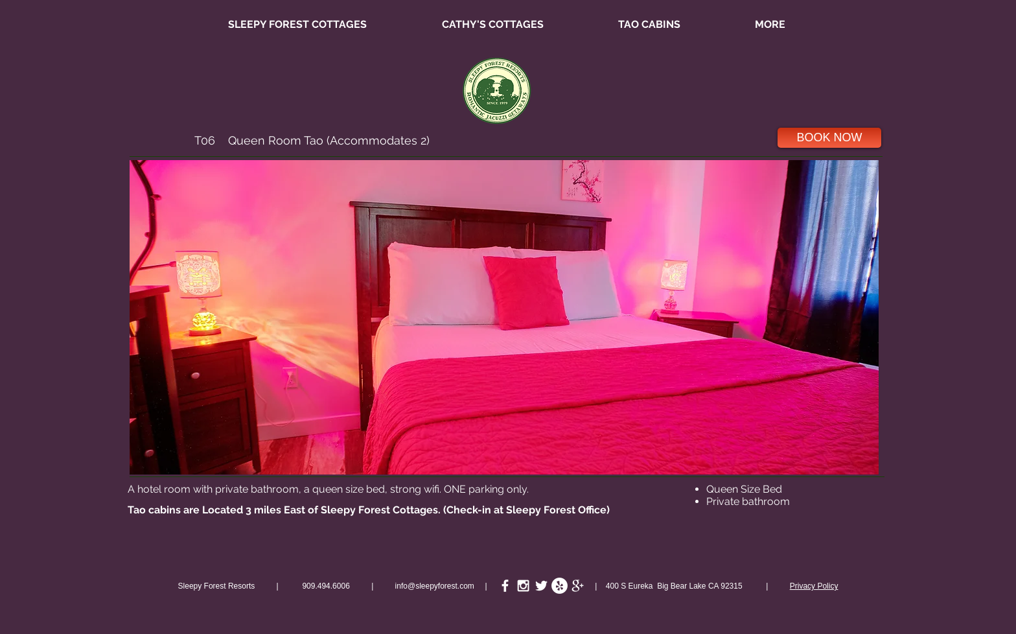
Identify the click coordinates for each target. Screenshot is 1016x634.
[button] (504, 317)
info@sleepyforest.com (434, 586)
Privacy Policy (814, 586)
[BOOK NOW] (829, 138)
